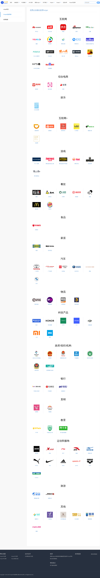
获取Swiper (37, 2)
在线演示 (16, 2)
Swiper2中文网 (3, 558)
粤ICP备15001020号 (20, 574)
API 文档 (30, 2)
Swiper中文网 (3, 556)
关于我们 (45, 2)
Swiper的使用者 (7, 14)
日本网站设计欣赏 (29, 556)
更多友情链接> (94, 554)
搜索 (98, 2)
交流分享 (65, 2)
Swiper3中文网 (14, 556)
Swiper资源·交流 (14, 558)
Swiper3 (51, 2)
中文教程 (24, 2)
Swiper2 (58, 2)
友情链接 (5, 19)
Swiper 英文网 (72, 2)
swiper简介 (6, 9)
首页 (11, 2)
